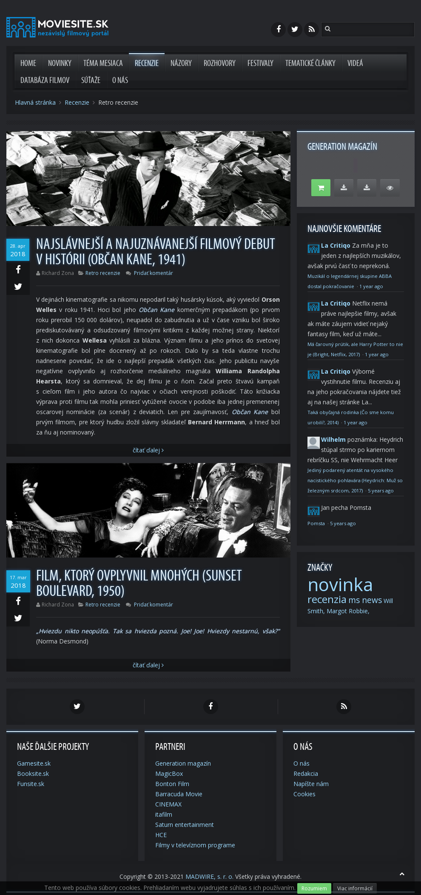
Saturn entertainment (184, 825)
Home (28, 63)
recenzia (327, 599)
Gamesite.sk (34, 763)
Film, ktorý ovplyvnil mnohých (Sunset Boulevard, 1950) (139, 583)
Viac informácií (355, 888)
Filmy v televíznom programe (195, 845)
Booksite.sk (33, 773)
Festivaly (260, 63)
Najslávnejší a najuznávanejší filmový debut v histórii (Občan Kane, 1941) (155, 252)
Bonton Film (172, 784)
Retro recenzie (102, 273)
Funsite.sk (30, 784)
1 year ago (371, 286)
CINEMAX (168, 804)
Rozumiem (314, 888)
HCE (161, 835)
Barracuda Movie (178, 794)
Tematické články (310, 63)
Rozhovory (220, 63)
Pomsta (316, 523)
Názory (181, 63)
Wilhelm (333, 439)
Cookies (304, 794)
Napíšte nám (311, 784)
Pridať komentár (153, 273)
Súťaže (90, 80)
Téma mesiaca (103, 63)
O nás (120, 80)
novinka (340, 584)
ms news (365, 600)
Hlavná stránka (35, 102)
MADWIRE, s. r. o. (209, 876)
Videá (355, 63)
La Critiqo (335, 245)
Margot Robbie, (348, 611)
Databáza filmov (44, 80)
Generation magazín (183, 763)
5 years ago (381, 490)
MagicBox (169, 773)
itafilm (163, 814)
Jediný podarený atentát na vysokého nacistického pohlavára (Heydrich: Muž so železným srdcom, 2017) (355, 480)
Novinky (59, 63)
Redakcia (305, 773)
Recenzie (147, 63)
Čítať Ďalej (148, 450)
